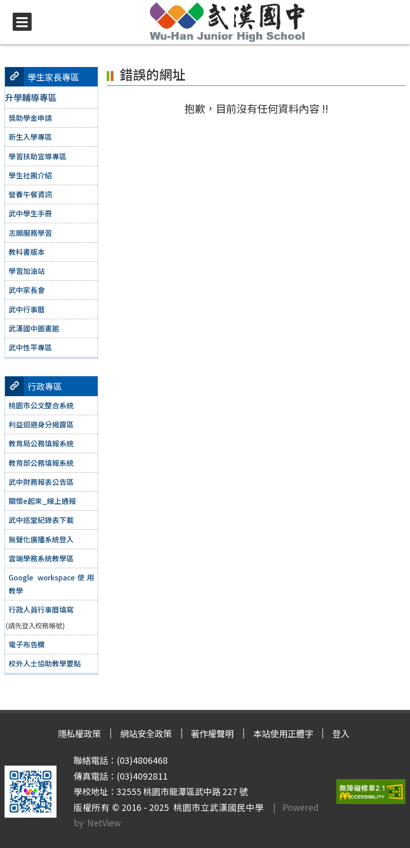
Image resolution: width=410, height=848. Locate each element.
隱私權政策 (79, 733)
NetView (104, 822)
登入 (340, 733)
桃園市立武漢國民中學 (216, 807)
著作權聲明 (212, 733)
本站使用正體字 (283, 733)
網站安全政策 (146, 733)
